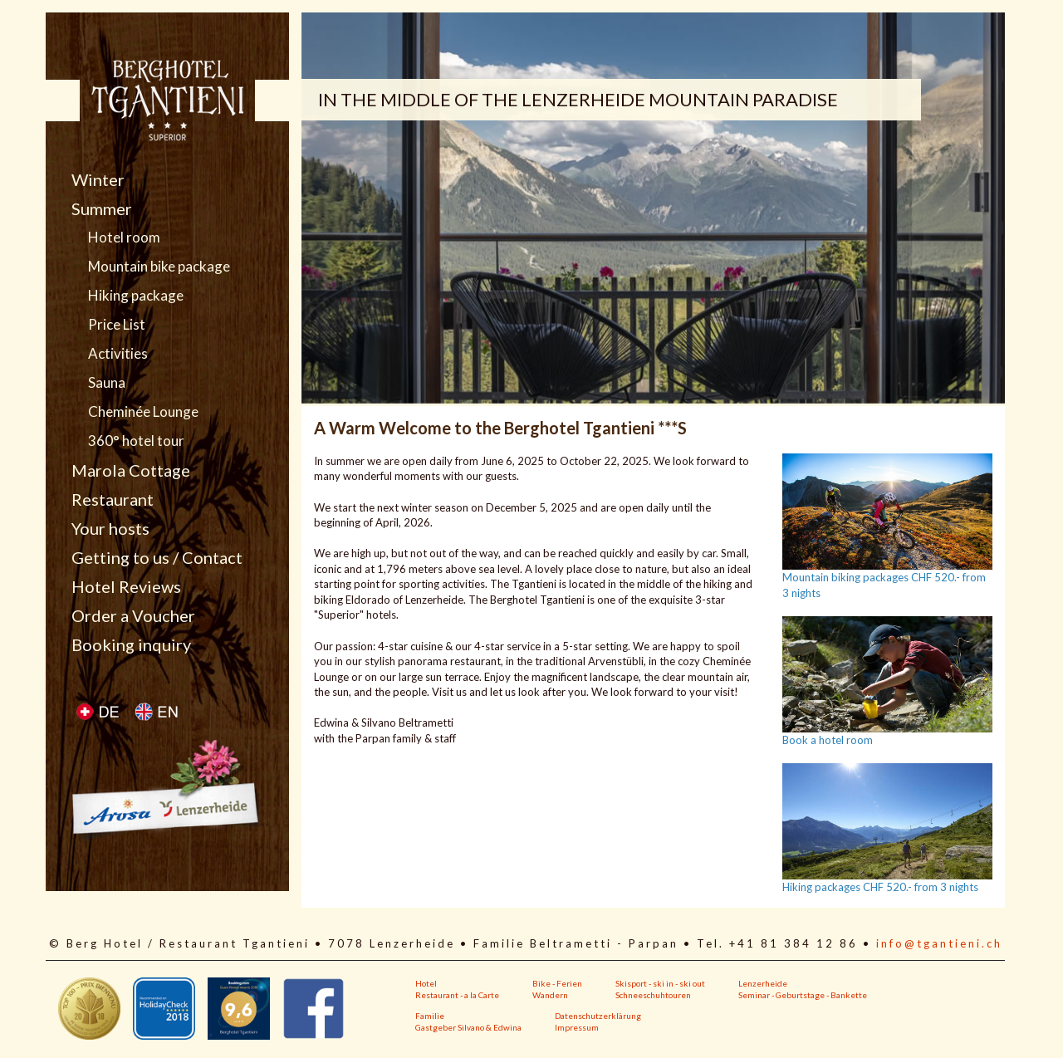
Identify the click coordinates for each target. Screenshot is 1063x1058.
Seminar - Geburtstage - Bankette (802, 995)
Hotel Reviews (126, 586)
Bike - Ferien (557, 983)
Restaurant (112, 499)
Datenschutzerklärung (598, 1016)
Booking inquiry (131, 644)
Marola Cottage (130, 470)
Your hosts (110, 528)
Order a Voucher (133, 615)
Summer (101, 208)
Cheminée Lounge (143, 412)
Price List (116, 324)
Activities (118, 353)
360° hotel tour (136, 441)
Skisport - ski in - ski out (660, 983)
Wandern (550, 995)
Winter (98, 179)
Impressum (577, 1027)
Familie (429, 1016)
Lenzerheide (762, 983)
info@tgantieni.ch (939, 943)
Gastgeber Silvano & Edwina (468, 1027)
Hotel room (124, 237)
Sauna (106, 383)
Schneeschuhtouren (653, 995)
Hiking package (136, 295)
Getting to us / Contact (156, 557)
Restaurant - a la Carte (457, 995)
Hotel (426, 983)
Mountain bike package (159, 266)
